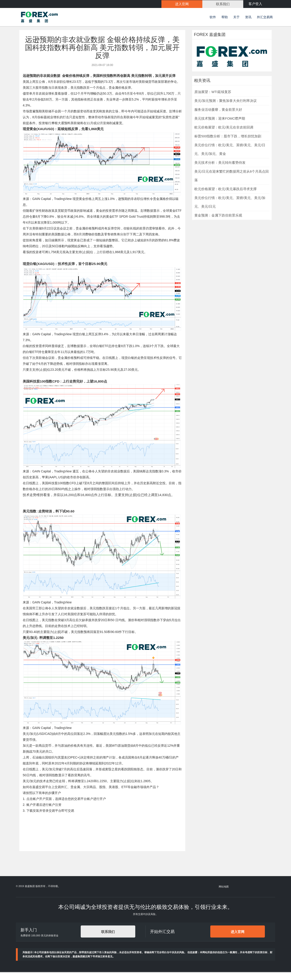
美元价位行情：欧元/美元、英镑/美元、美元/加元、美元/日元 (229, 203)
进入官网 (237, 932)
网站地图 (224, 887)
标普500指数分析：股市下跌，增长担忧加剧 (227, 137)
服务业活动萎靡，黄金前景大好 (218, 110)
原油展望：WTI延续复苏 (212, 92)
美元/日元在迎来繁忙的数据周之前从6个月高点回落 (231, 176)
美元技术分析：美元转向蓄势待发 (220, 163)
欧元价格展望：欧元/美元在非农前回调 (223, 128)
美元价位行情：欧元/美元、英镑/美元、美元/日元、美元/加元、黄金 (229, 150)
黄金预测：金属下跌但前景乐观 (218, 216)
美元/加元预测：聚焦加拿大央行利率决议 (225, 101)
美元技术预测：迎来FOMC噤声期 (219, 119)
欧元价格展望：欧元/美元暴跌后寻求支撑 (225, 190)
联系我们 (108, 932)
